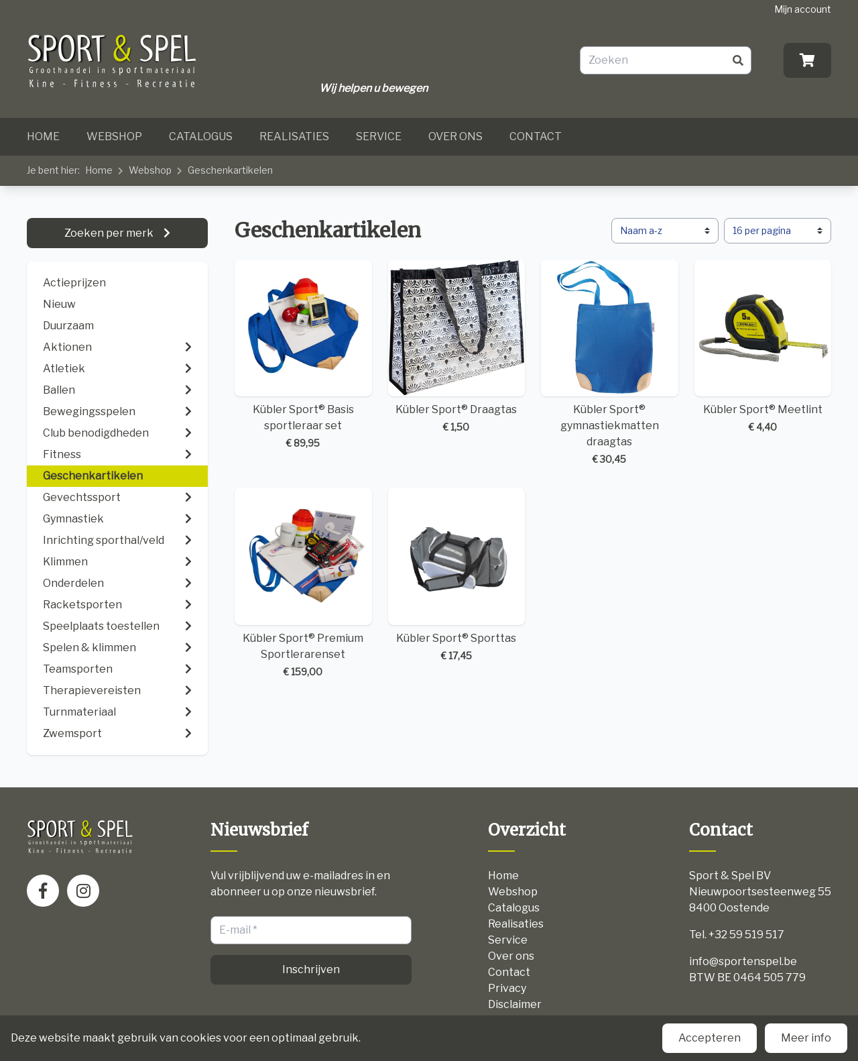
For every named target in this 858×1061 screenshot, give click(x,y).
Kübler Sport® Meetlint (763, 347)
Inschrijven (311, 969)
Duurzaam (68, 325)
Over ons (455, 136)
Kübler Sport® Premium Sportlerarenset (303, 583)
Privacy (507, 988)
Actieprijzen (74, 282)
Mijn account (802, 9)
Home (43, 136)
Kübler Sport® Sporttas (457, 575)
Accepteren (709, 1037)
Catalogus (201, 136)
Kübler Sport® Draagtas (457, 347)
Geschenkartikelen (230, 170)
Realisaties (294, 136)
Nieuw (59, 304)
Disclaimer (515, 1004)
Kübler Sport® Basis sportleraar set (303, 355)
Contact (535, 136)
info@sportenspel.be (743, 961)
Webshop (114, 136)
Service (379, 136)
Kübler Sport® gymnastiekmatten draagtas (609, 363)
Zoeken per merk (110, 233)
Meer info (806, 1037)
